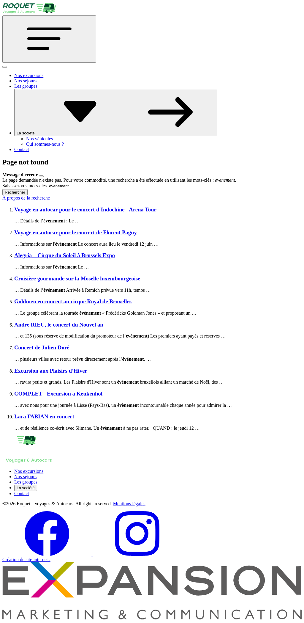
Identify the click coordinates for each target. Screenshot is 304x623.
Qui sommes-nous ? (45, 144)
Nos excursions (28, 75)
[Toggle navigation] (49, 39)
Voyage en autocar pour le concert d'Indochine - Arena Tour (85, 209)
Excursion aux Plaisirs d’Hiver (50, 371)
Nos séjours (25, 80)
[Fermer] (4, 67)
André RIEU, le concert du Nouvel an (58, 324)
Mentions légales (129, 503)
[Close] (41, 176)
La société (116, 112)
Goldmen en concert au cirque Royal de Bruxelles (73, 301)
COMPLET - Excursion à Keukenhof (58, 393)
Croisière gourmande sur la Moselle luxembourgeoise (77, 278)
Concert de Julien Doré (41, 347)
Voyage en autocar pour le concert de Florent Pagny (75, 232)
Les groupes (25, 86)
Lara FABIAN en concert (44, 416)
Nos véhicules (39, 138)
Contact (21, 149)
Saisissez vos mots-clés (24, 185)
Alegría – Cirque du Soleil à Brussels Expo (64, 255)
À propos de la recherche (26, 197)
